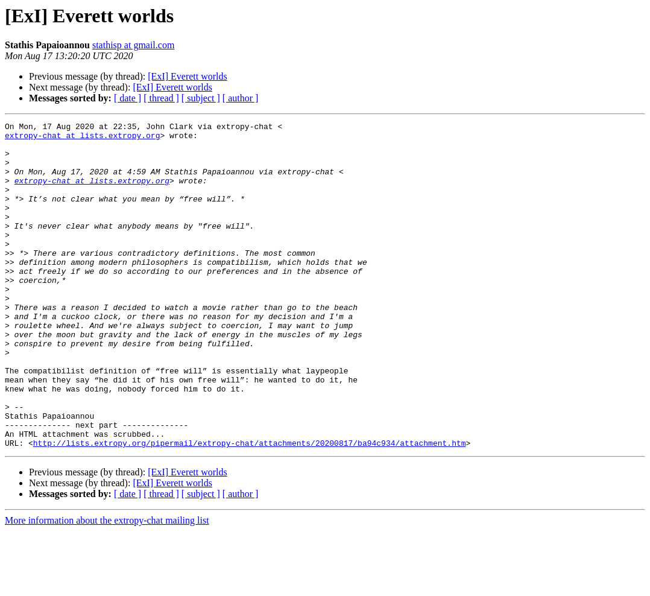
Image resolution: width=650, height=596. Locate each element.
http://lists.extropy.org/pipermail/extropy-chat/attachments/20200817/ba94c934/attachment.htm (249, 507)
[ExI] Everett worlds (187, 76)
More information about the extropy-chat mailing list (107, 585)
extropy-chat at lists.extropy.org (82, 138)
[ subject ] (200, 98)
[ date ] (127, 98)
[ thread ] (161, 98)
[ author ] (240, 98)
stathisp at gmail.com (133, 45)
